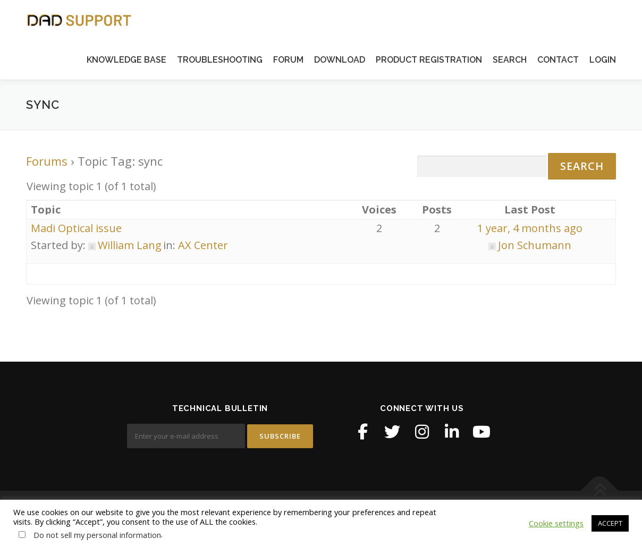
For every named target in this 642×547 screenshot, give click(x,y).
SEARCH (510, 60)
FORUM (288, 60)
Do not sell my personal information (97, 535)
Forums (46, 161)
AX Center (203, 245)
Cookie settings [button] (556, 523)
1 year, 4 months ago (529, 228)
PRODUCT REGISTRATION (429, 60)
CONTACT (558, 60)
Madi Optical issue (76, 228)
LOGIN (602, 60)
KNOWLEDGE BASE (126, 60)
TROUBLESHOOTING (220, 60)
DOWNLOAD (339, 60)
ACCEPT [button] (610, 523)
